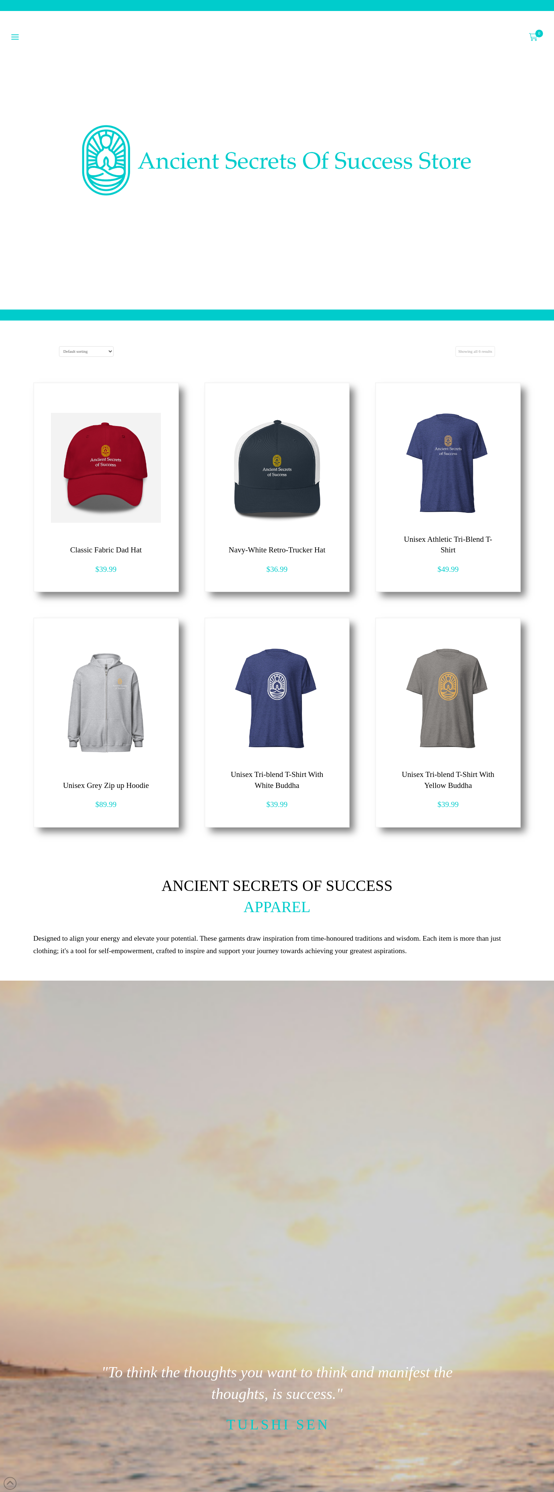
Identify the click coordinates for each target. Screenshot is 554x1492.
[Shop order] (86, 351)
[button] (533, 37)
